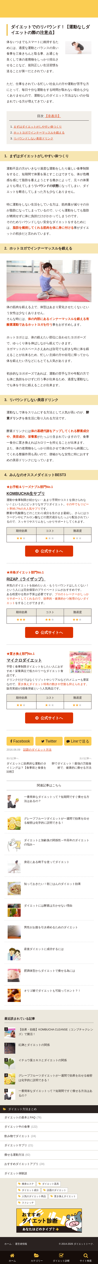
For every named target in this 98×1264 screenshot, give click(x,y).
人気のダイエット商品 (34, 1196)
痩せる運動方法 (17, 1154)
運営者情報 (21, 1244)
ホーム (8, 1244)
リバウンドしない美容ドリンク (33, 138)
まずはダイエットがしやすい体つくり (38, 126)
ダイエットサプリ (18, 1145)
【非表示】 (53, 116)
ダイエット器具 (50, 1183)
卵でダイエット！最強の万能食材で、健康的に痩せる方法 (71, 765)
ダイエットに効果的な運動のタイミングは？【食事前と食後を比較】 (26, 767)
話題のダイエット (56, 1190)
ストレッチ (28, 1202)
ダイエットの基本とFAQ (22, 1117)
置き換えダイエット (65, 1196)
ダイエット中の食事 (20, 1126)
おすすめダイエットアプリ (24, 1164)
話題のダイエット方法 (37, 749)
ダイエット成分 (30, 1190)
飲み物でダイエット (20, 1136)
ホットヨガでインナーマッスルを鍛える (39, 132)
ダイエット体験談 (15, 1173)
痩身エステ (28, 1183)
